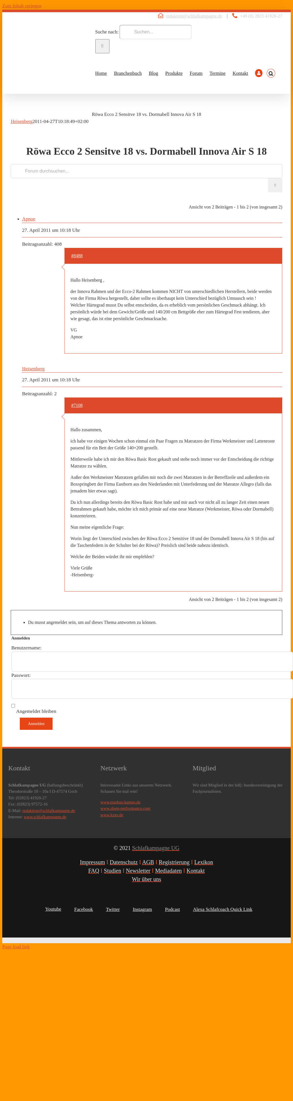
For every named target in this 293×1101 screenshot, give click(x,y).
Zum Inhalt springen (22, 5)
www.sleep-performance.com (125, 808)
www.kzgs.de (111, 815)
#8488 (77, 255)
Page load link (16, 946)
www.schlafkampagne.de (45, 817)
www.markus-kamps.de (120, 802)
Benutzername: (26, 648)
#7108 (77, 405)
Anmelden (36, 724)
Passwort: (21, 675)
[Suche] (102, 46)
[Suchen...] (155, 32)
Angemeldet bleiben (36, 711)
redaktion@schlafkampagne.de (194, 16)
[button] (271, 73)
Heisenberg (22, 121)
